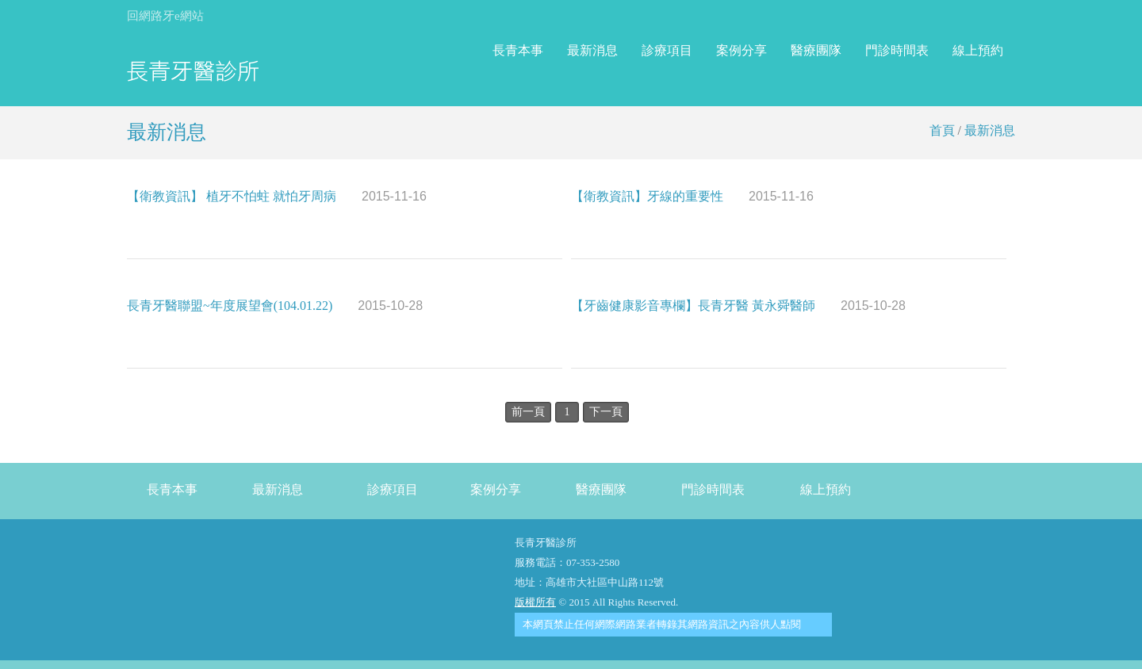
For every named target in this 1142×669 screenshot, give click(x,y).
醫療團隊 (816, 50)
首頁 (942, 130)
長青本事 (517, 50)
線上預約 (977, 50)
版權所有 (535, 602)
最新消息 (592, 50)
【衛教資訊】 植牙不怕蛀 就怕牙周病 (277, 196)
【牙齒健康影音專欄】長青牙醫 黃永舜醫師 (738, 305)
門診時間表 (897, 50)
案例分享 (741, 50)
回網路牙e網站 (165, 16)
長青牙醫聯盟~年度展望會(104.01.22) (275, 305)
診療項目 (667, 50)
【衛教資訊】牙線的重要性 (692, 196)
